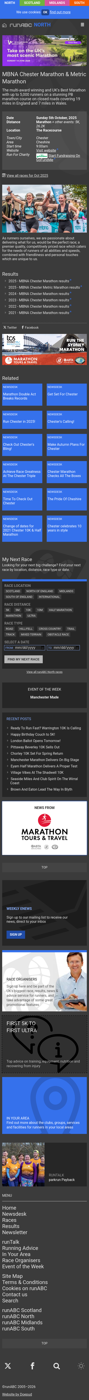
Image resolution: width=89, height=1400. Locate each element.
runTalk (10, 1242)
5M (17, 610)
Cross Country (50, 628)
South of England (19, 596)
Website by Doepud (17, 1394)
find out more (60, 12)
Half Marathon (60, 610)
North (10, 3)
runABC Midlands (22, 1322)
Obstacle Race (58, 634)
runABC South (18, 1329)
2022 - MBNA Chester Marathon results (39, 306)
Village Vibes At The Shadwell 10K (37, 772)
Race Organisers (21, 1260)
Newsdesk (14, 1214)
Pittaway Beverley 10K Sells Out (35, 747)
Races (9, 1220)
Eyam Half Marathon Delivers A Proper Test (44, 766)
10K (28, 610)
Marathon (13, 615)
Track (10, 634)
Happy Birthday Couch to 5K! (33, 734)
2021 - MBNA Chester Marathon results (39, 313)
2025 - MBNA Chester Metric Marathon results (44, 287)
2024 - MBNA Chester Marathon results (39, 294)
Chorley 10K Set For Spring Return (37, 753)
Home (9, 1208)
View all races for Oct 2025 (27, 176)
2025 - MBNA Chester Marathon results (39, 281)
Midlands (57, 3)
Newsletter (14, 1232)
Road (9, 628)
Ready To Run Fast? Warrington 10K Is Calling (46, 728)
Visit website (46, 150)
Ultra (31, 615)
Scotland (32, 3)
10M (40, 610)
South (79, 3)
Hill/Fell (26, 628)
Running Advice (20, 1248)
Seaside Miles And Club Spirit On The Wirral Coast (44, 781)
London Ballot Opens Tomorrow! (36, 741)
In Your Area (16, 1254)
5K (7, 610)
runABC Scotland (22, 1310)
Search (10, 1301)
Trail (71, 628)
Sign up (16, 935)
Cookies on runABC (24, 1288)
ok (45, 12)
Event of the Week (23, 1266)
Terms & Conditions (25, 1282)
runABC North (18, 1316)
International (49, 596)
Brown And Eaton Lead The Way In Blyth (41, 789)
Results (10, 1226)
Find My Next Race (23, 659)
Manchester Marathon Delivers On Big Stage (45, 760)
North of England (39, 591)
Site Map (12, 1276)
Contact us (14, 1294)
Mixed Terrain (31, 634)
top (44, 867)
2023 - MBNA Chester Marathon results (39, 300)
